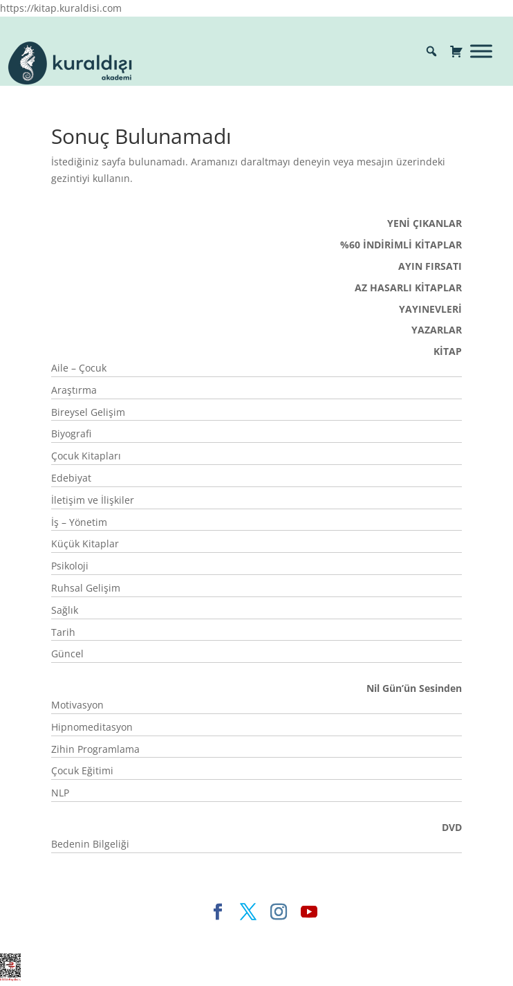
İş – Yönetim (79, 522)
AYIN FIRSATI (430, 266)
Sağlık (64, 610)
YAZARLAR (436, 329)
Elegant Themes (138, 934)
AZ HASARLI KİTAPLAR (408, 287)
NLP (60, 792)
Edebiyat (71, 477)
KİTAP (447, 351)
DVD (452, 827)
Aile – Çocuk (78, 367)
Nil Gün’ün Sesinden (414, 688)
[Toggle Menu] (481, 50)
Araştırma (74, 389)
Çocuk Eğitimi (82, 770)
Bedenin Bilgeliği (90, 843)
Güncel (67, 653)
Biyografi (71, 433)
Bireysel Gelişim (88, 412)
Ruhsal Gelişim (85, 587)
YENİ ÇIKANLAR (424, 223)
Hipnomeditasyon (92, 726)
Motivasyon (77, 704)
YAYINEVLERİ (430, 309)
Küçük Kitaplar (85, 543)
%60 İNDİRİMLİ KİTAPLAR (401, 244)
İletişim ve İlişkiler (92, 499)
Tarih (63, 632)
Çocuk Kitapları (86, 455)
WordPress (317, 934)
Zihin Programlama (95, 749)
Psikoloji (69, 565)
